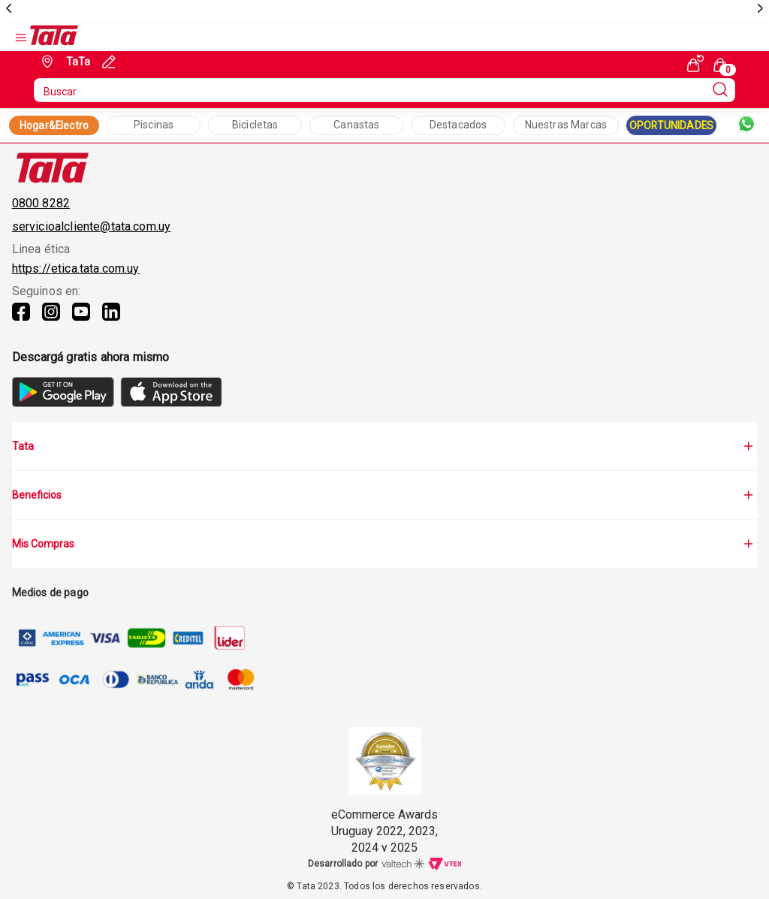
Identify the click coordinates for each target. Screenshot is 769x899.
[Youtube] (81, 321)
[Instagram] (51, 321)
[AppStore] (171, 403)
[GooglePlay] (63, 403)
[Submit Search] (720, 90)
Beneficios (385, 495)
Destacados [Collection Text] (458, 125)
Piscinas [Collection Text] (153, 125)
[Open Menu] (21, 38)
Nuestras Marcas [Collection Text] (566, 125)
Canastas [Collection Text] (356, 125)
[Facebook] (21, 321)
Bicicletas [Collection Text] (255, 125)
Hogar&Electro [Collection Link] (54, 125)
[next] (760, 9)
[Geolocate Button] (64, 61)
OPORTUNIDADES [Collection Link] (671, 125)
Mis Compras (385, 544)
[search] (385, 90)
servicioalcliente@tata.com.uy (91, 226)
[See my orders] (695, 63)
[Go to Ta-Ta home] (54, 37)
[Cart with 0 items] (722, 64)
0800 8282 (41, 203)
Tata (385, 446)
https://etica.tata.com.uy (76, 268)
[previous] (9, 9)
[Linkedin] (111, 321)
